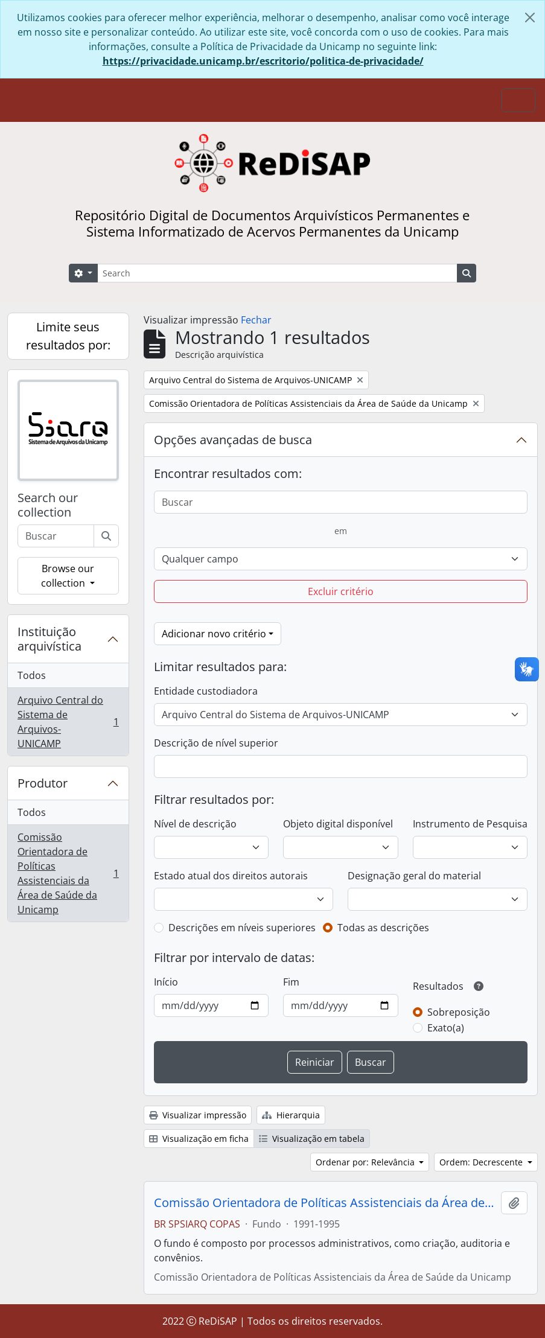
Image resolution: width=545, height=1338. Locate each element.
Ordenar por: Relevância (366, 1162)
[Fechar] (529, 17)
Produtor (43, 783)
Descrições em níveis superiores (242, 927)
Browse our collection (67, 576)
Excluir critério (341, 591)
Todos (32, 675)
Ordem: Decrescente (482, 1162)
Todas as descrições (383, 927)
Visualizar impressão (197, 1115)
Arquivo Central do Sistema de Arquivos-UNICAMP (68, 721)
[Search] (277, 273)
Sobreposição (458, 1012)
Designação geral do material (414, 875)
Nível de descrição (195, 823)
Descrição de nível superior (216, 743)
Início (166, 982)
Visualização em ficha (199, 1138)
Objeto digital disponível (338, 823)
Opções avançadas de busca (233, 440)
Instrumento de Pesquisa (470, 823)
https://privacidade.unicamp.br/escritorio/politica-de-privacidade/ (263, 61)
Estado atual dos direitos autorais (231, 875)
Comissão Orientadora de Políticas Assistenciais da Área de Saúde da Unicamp (68, 873)
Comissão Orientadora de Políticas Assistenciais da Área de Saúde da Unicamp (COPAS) (325, 1203)
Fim (291, 982)
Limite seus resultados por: (68, 336)
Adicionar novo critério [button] (214, 633)
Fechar (256, 320)
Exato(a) (445, 1027)
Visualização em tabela (312, 1138)
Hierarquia (291, 1115)
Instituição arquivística (49, 638)
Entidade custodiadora (206, 691)
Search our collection (48, 505)
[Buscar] (106, 535)
